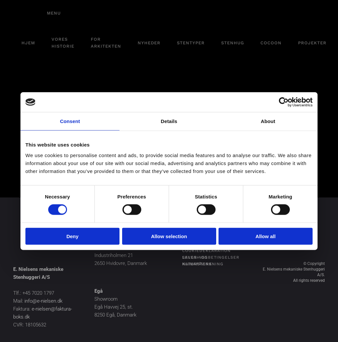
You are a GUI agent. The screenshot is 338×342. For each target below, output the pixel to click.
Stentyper (191, 42)
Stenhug (232, 42)
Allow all (265, 236)
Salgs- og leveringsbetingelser (210, 257)
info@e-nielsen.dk (43, 301)
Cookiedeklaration (206, 250)
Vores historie (62, 43)
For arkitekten (106, 43)
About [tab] (268, 121)
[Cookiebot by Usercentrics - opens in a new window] (284, 102)
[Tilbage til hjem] (26, 13)
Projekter (312, 42)
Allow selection (169, 236)
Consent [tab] (70, 121)
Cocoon (271, 42)
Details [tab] (169, 121)
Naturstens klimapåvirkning (202, 264)
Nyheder (149, 42)
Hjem (28, 42)
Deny (72, 236)
